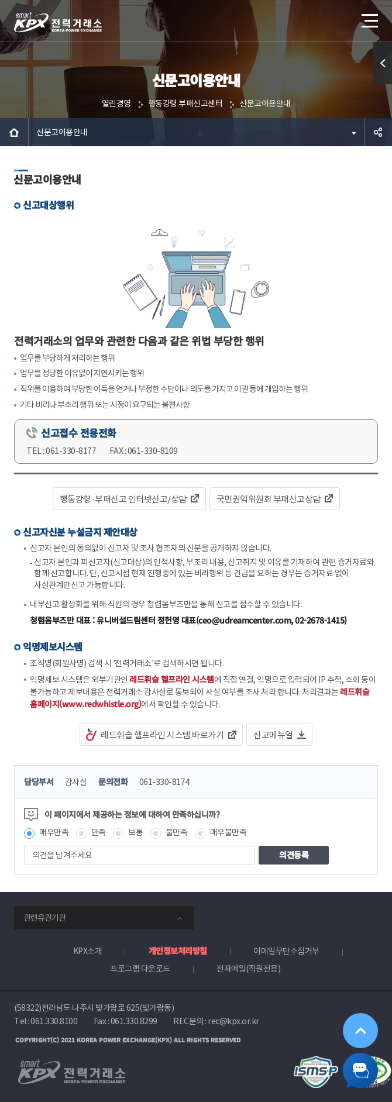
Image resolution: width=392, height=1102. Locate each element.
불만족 (177, 832)
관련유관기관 (44, 917)
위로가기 (360, 1030)
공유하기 (378, 132)
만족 (98, 832)
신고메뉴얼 (273, 735)
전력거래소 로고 (58, 22)
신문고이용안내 (265, 103)
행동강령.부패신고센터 (185, 103)
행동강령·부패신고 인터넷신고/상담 (123, 499)
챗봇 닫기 (360, 1070)
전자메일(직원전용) (248, 968)
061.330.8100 (53, 1021)
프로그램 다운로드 (140, 968)
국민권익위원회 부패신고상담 (268, 499)
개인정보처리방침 (178, 950)
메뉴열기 (368, 16)
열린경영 (116, 103)
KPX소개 (87, 951)
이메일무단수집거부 (286, 951)
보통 (135, 832)
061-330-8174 (164, 782)
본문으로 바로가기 (0, 0)
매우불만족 (228, 832)
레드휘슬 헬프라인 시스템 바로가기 (162, 735)
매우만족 (53, 832)
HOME (14, 132)
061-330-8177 (71, 451)
